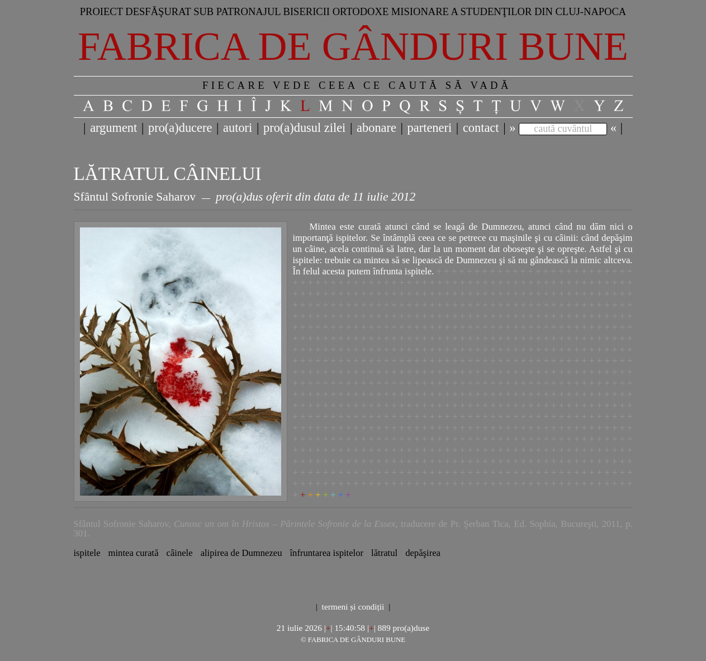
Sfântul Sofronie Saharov (135, 196)
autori (237, 128)
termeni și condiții (353, 606)
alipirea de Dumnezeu (241, 553)
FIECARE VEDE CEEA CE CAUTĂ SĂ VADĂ (356, 85)
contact (481, 128)
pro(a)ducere (180, 128)
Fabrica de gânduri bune (353, 46)
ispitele (87, 553)
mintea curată (133, 553)
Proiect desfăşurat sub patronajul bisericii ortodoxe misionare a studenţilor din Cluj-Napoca (353, 11)
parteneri (430, 128)
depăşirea (422, 553)
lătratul (384, 553)
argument (113, 128)
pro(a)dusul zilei (304, 128)
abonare (376, 128)
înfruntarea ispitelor (326, 553)
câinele (180, 553)
